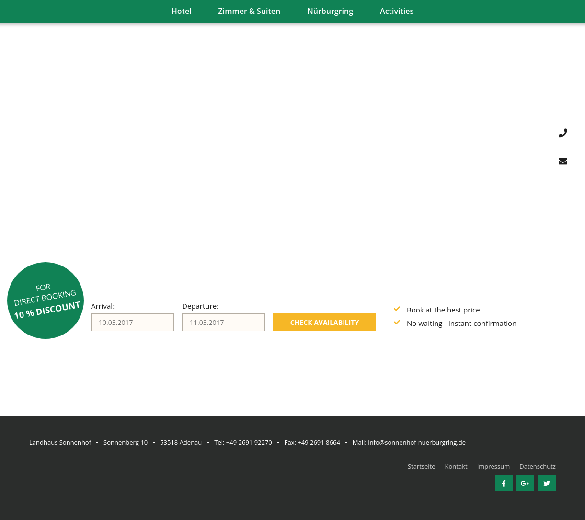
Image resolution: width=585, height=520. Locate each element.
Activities (396, 11)
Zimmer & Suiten (249, 11)
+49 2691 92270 (249, 442)
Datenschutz (537, 466)
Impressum (493, 466)
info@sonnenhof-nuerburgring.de (417, 442)
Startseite (422, 466)
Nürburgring (330, 11)
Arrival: (103, 306)
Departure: (200, 306)
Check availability (324, 322)
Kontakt (456, 466)
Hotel (182, 11)
